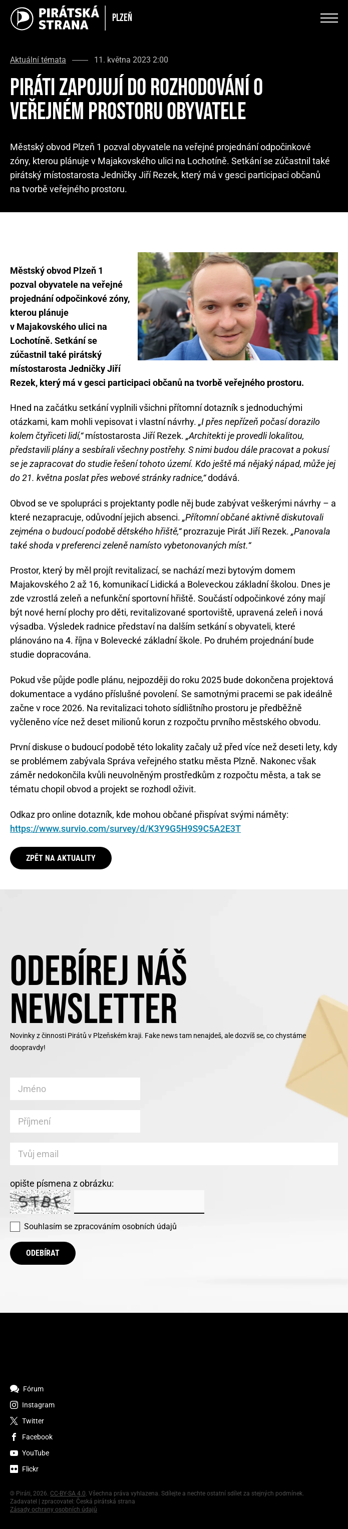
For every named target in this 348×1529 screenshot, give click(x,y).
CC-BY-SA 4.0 (68, 1493)
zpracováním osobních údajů (125, 1226)
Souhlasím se (100, 1226)
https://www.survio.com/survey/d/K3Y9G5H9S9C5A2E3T (125, 828)
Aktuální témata (38, 60)
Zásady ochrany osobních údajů (53, 1509)
